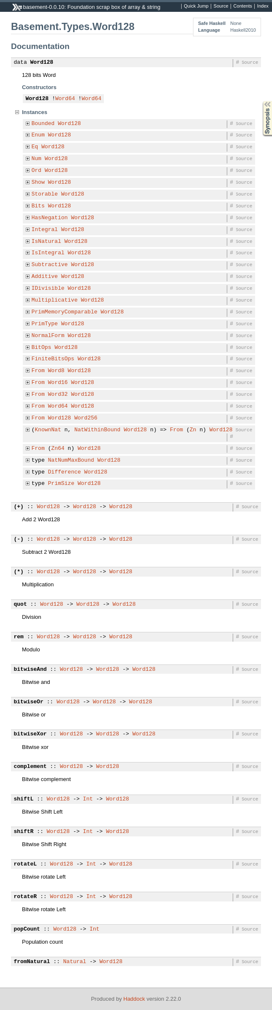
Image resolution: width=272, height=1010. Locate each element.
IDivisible (48, 288)
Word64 (65, 99)
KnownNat (48, 430)
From (38, 371)
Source (221, 6)
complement (30, 766)
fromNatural (32, 962)
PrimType (45, 324)
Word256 (86, 418)
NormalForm (48, 336)
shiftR (24, 832)
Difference (64, 472)
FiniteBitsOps (53, 359)
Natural (75, 962)
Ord (36, 170)
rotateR (25, 897)
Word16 (58, 383)
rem (19, 637)
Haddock (134, 999)
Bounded (43, 124)
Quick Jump (196, 6)
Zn (193, 430)
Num (36, 159)
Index (263, 6)
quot (20, 604)
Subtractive (50, 265)
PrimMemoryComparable (65, 312)
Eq (35, 147)
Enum (38, 135)
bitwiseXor (30, 734)
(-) (19, 539)
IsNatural (46, 241)
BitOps (42, 347)
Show (38, 182)
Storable (45, 194)
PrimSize (61, 483)
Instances (34, 112)
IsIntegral (48, 253)
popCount (27, 929)
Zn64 (57, 448)
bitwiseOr (29, 702)
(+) (19, 507)
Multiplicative (55, 300)
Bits (38, 206)
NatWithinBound (97, 430)
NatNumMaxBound (71, 460)
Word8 (56, 371)
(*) (19, 572)
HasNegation (50, 218)
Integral (45, 230)
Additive (45, 276)
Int (87, 799)
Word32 (58, 394)
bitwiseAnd (30, 669)
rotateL (25, 864)
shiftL (24, 799)
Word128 (42, 62)
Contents (243, 6)
